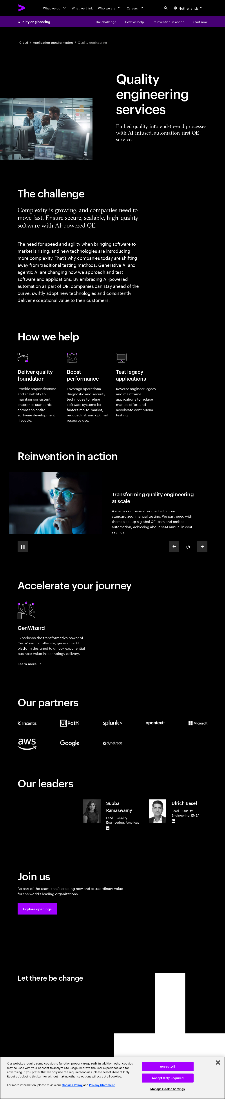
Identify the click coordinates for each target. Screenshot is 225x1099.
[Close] (218, 1062)
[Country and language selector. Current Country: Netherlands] (188, 8)
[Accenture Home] (22, 8)
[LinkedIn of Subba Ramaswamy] (108, 828)
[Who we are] (109, 8)
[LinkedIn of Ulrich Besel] (173, 821)
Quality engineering (34, 21)
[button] (37, 909)
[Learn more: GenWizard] (30, 663)
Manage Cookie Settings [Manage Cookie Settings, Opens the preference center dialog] (167, 1089)
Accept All (167, 1066)
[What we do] (54, 8)
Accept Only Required (168, 1078)
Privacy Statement (102, 1085)
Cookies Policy (72, 1085)
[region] (112, 1078)
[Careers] (135, 8)
